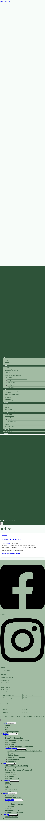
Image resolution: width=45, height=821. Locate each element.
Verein (5, 793)
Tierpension (9, 744)
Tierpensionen (11, 387)
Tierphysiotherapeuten (16, 757)
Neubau (9, 423)
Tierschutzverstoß (9, 400)
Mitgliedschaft (10, 768)
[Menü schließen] (0, 720)
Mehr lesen (12, 553)
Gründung (11, 802)
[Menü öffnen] (1, 523)
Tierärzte (11, 753)
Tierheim (6, 781)
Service (5, 734)
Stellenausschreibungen (10, 411)
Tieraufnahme (10, 742)
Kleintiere (4, 535)
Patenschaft (10, 772)
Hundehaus (9, 785)
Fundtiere (9, 736)
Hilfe (4, 764)
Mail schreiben (4, 689)
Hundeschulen (13, 759)
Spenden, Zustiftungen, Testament (12, 394)
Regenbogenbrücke (9, 363)
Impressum (7, 672)
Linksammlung (11, 749)
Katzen (7, 727)
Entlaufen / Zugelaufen (14, 738)
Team (7, 783)
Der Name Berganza (12, 421)
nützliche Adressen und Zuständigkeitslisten (17, 379)
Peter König (7, 543)
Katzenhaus (9, 787)
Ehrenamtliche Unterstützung (11, 390)
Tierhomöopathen (15, 755)
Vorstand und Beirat (9, 416)
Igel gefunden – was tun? (14, 539)
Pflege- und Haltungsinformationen (13, 375)
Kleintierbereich (11, 789)
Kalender (6, 433)
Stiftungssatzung (8, 431)
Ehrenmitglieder (11, 796)
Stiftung (6, 815)
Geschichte (9, 800)
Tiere (5, 723)
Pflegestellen (10, 776)
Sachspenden (10, 774)
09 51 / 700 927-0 (6, 687)
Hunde (7, 725)
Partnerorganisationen (10, 428)
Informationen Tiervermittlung (11, 370)
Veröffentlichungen (12, 810)
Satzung (8, 808)
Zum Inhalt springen (5, 1)
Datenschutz (7, 670)
